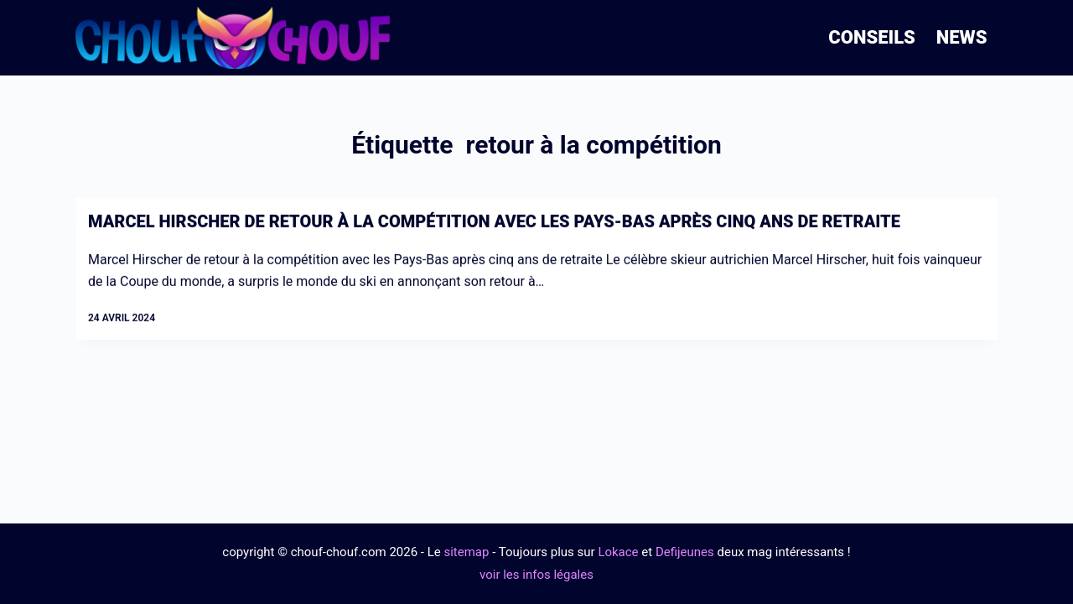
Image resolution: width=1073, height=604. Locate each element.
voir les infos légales (536, 574)
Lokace (618, 552)
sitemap (466, 552)
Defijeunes (685, 552)
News (961, 37)
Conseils (871, 37)
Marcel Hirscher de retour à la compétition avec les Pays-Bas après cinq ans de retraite (494, 222)
